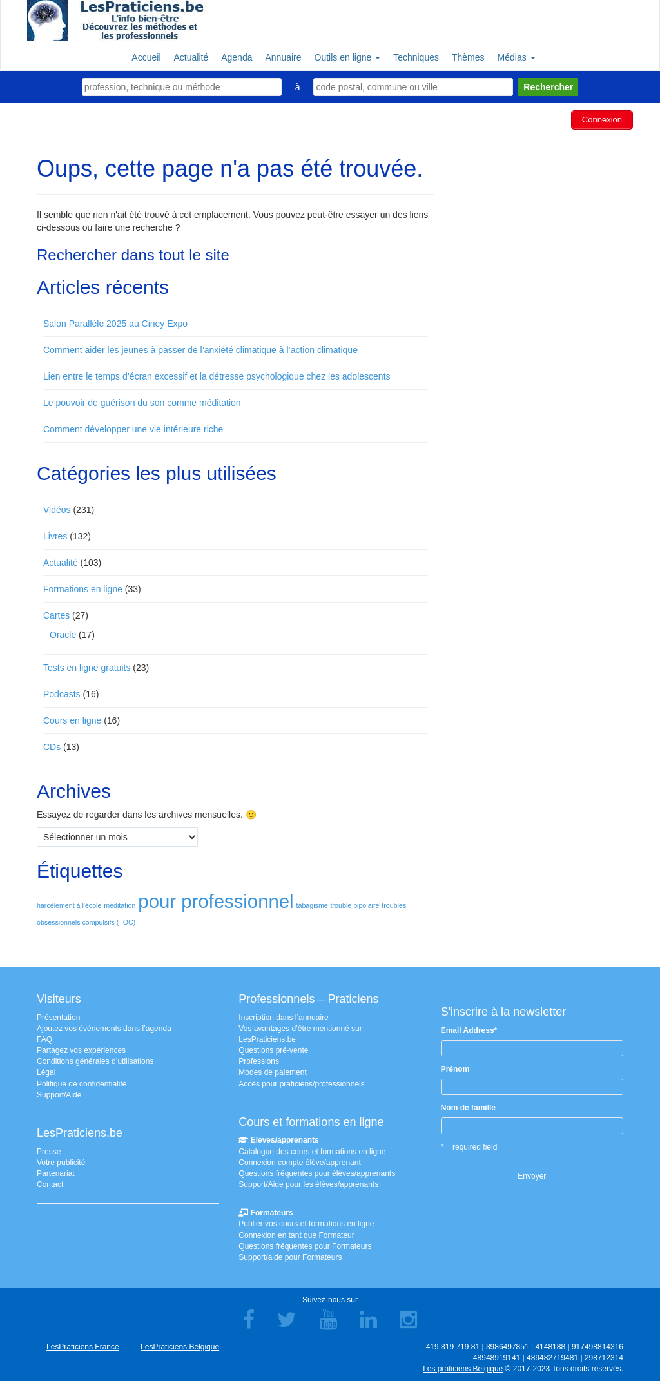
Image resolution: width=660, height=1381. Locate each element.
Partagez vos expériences (81, 1050)
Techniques (416, 57)
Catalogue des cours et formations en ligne (311, 1151)
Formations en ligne (82, 589)
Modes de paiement (272, 1072)
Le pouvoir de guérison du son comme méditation (142, 403)
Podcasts (62, 694)
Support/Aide (59, 1094)
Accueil (145, 57)
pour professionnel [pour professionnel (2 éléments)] (215, 901)
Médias (517, 57)
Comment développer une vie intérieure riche (133, 429)
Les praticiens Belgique (463, 1368)
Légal (46, 1072)
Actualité (191, 57)
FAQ (44, 1039)
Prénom (455, 1069)
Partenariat (56, 1173)
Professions (258, 1061)
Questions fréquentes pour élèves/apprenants (316, 1173)
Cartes (56, 615)
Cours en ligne (72, 720)
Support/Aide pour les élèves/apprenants (308, 1184)
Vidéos (57, 510)
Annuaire (283, 57)
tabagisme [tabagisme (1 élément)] (312, 905)
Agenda (236, 57)
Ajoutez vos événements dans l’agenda (104, 1028)
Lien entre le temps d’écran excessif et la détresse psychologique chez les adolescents (217, 376)
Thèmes (468, 57)
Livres (55, 536)
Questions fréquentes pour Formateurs (304, 1246)
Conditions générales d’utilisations (95, 1061)
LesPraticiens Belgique (180, 1346)
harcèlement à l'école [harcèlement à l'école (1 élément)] (69, 905)
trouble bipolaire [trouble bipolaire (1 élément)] (355, 905)
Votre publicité (61, 1162)
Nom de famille (468, 1107)
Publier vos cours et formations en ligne (306, 1223)
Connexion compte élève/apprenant (299, 1162)
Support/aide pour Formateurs (290, 1257)
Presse (49, 1151)
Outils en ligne (348, 57)
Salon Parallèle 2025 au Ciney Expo (115, 323)
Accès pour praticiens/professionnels (301, 1083)
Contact (50, 1184)
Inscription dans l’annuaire (283, 1017)
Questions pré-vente (273, 1050)
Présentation (58, 1017)
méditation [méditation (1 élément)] (119, 905)
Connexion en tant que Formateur (296, 1235)
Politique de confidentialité (81, 1083)
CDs (52, 747)
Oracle (63, 635)
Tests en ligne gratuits (86, 667)
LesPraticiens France (82, 1346)
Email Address (469, 1030)
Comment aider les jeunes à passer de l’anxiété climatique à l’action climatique (200, 350)
